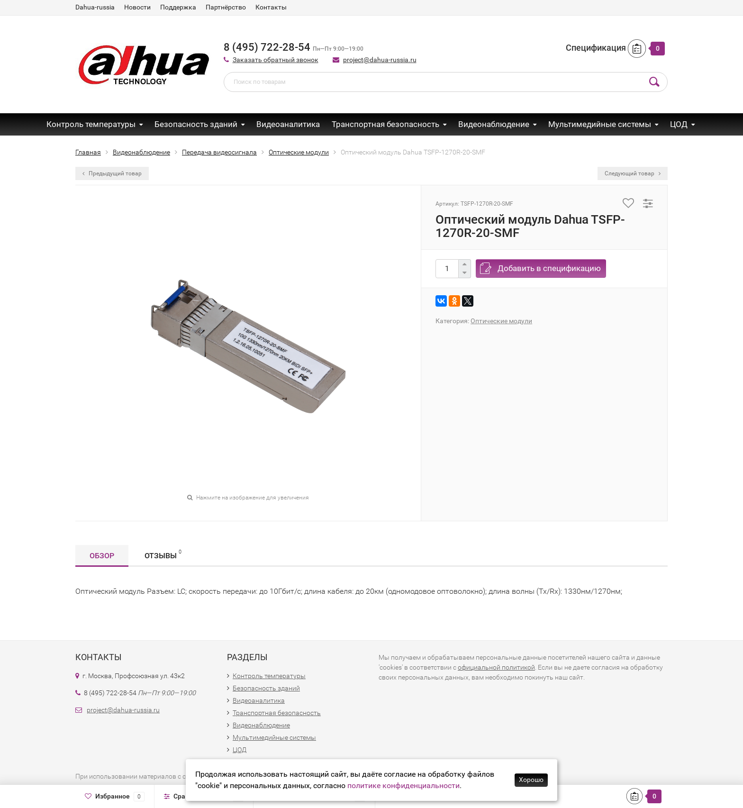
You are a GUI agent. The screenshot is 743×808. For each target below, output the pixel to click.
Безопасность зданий (195, 124)
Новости (137, 7)
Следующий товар (633, 173)
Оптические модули (501, 321)
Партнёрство (226, 7)
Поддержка (178, 7)
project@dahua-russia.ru (380, 60)
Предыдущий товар (112, 173)
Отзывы (163, 554)
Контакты (271, 7)
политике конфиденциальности (403, 785)
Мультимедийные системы (599, 124)
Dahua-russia (95, 7)
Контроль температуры (91, 124)
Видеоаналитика (288, 124)
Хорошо (531, 779)
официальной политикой (496, 667)
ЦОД (679, 124)
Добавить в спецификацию (549, 268)
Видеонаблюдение (493, 124)
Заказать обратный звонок (275, 60)
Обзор (102, 555)
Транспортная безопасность (385, 124)
